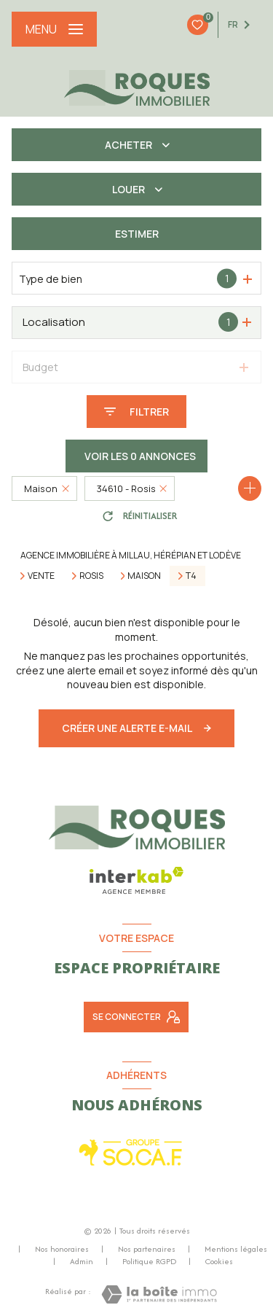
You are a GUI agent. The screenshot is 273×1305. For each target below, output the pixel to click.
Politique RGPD (149, 1261)
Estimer (137, 234)
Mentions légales (236, 1249)
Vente (41, 576)
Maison (144, 576)
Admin (81, 1261)
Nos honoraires (62, 1249)
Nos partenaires (146, 1249)
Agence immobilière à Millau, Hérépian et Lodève (130, 555)
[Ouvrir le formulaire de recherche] (136, 411)
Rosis (91, 576)
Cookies (219, 1262)
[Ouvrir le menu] (54, 29)
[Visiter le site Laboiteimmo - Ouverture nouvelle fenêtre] (159, 1294)
